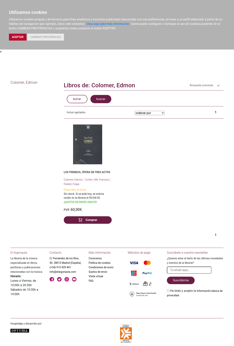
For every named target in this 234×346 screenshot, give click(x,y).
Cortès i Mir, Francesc (97, 179)
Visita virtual (96, 276)
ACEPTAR (17, 37)
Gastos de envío (98, 271)
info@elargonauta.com (63, 271)
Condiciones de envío (101, 267)
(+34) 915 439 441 (60, 267)
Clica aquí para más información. (108, 24)
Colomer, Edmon (73, 179)
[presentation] (195, 306)
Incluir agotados (76, 112)
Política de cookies (100, 262)
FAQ (91, 280)
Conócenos (95, 258)
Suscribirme (181, 280)
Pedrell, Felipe (71, 184)
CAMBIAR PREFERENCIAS (45, 37)
